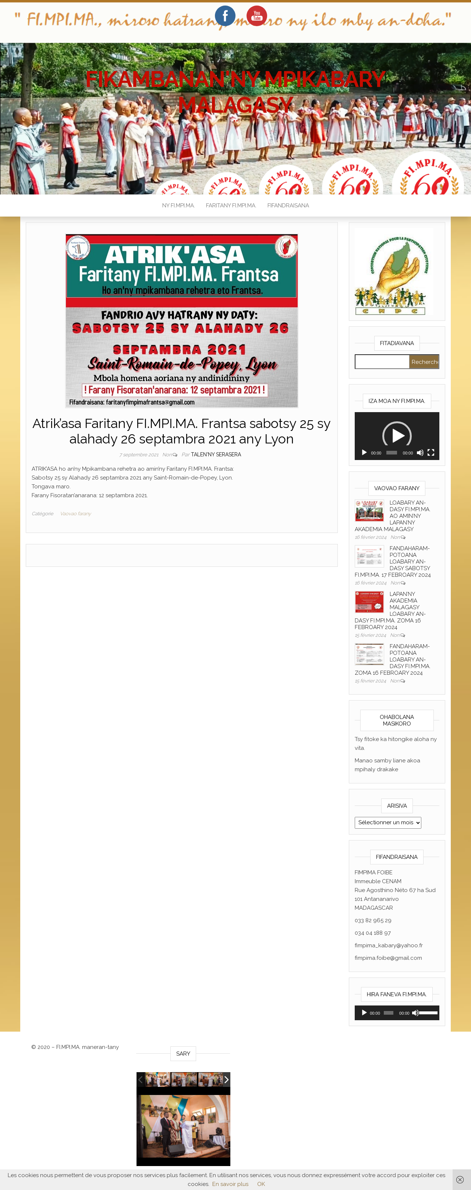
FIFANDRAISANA (288, 205)
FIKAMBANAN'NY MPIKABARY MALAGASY (235, 92)
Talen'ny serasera (216, 454)
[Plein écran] (431, 452)
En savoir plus (230, 1184)
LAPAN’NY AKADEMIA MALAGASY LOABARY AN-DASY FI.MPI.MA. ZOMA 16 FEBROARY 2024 (390, 611)
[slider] (391, 452)
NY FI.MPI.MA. (178, 205)
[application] (397, 436)
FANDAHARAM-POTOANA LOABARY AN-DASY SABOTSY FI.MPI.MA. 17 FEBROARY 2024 (393, 561)
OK (261, 1184)
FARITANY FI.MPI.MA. (231, 205)
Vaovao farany (75, 513)
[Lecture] (364, 452)
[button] (397, 436)
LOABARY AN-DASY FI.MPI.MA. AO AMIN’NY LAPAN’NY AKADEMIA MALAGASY (393, 516)
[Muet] (420, 452)
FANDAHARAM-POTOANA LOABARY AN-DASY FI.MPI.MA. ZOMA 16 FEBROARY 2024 (393, 659)
